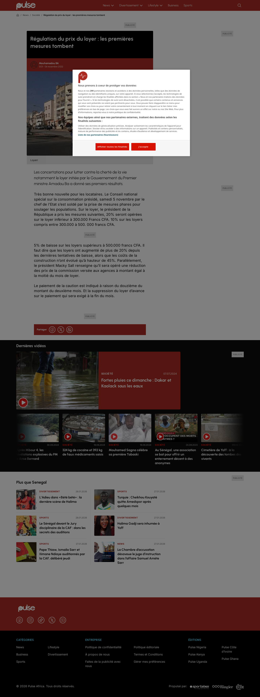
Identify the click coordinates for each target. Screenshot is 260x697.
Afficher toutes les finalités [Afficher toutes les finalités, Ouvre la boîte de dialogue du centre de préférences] (112, 146)
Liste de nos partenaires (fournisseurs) (98, 134)
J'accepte (143, 146)
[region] (131, 113)
